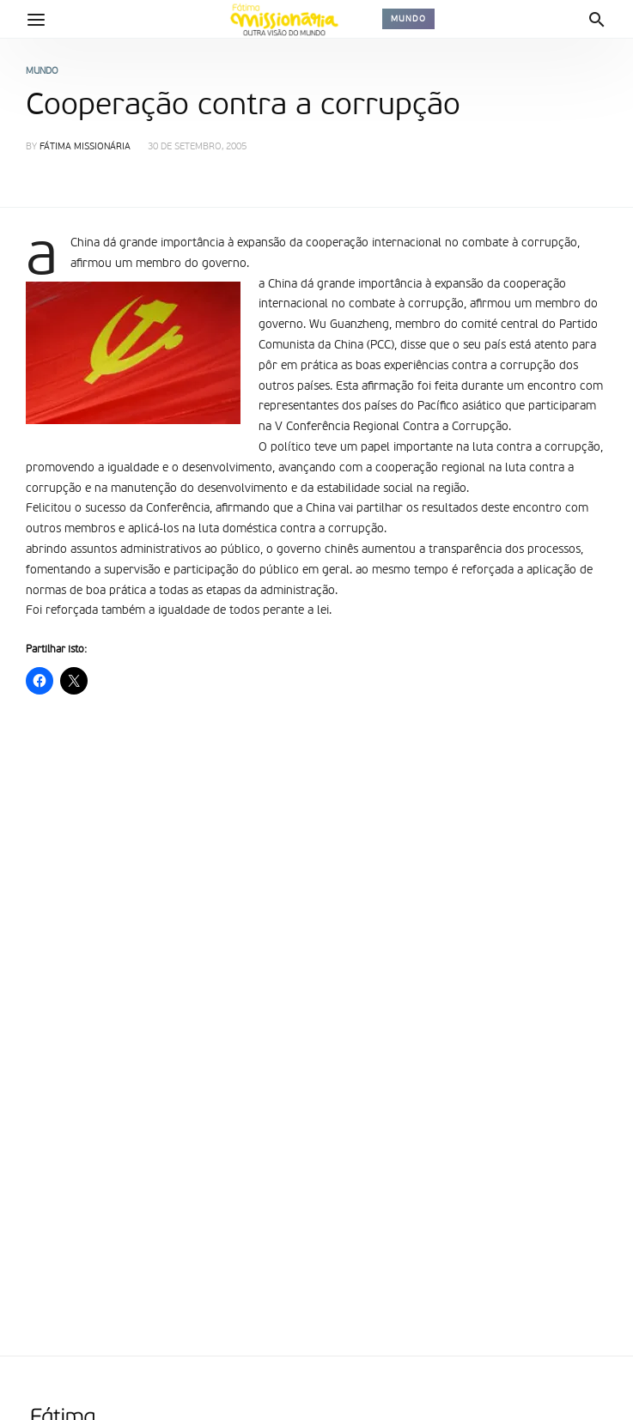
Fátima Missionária (85, 147)
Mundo (408, 19)
